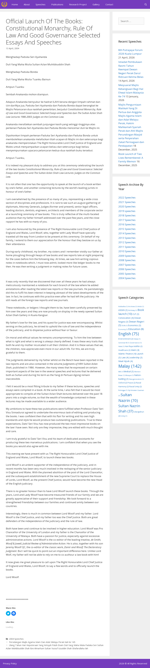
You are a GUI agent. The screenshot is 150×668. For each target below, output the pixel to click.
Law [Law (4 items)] (125, 357)
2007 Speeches (126, 264)
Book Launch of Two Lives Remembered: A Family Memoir (130, 157)
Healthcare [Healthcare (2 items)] (124, 350)
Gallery (96, 4)
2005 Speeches (126, 273)
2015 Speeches (126, 229)
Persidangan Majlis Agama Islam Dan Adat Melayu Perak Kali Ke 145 (42, 642)
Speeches (40, 4)
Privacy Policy (10, 663)
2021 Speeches (126, 202)
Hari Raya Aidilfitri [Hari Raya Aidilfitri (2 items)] (133, 346)
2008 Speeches (126, 260)
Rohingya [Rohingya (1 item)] (122, 390)
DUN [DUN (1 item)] (124, 326)
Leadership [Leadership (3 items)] (136, 357)
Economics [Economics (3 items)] (134, 325)
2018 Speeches (126, 215)
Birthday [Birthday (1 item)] (132, 310)
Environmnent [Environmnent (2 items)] (125, 339)
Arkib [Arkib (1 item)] (141, 306)
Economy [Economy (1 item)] (123, 329)
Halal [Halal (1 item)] (121, 346)
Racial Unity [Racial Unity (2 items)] (135, 386)
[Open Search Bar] (145, 4)
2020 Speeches (126, 206)
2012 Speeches (126, 242)
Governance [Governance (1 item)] (136, 343)
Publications (57, 4)
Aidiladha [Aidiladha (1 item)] (123, 306)
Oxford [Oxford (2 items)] (122, 382)
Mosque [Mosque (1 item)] (129, 375)
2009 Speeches (126, 255)
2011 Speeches (126, 247)
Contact (109, 4)
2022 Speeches (126, 197)
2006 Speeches (126, 269)
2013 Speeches (126, 238)
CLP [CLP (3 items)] (136, 314)
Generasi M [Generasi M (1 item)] (123, 343)
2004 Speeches (16, 638)
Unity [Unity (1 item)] (124, 416)
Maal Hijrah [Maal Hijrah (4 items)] (125, 361)
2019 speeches (126, 211)
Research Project (78, 4)
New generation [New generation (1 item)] (136, 379)
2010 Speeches (126, 251)
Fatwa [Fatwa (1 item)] (137, 339)
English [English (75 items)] (128, 333)
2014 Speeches (126, 233)
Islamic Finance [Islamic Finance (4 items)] (127, 353)
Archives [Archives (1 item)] (132, 306)
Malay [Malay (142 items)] (129, 366)
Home (15, 4)
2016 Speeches (126, 224)
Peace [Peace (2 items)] (131, 382)
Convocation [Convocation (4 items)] (126, 317)
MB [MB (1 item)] (120, 372)
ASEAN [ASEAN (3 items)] (123, 310)
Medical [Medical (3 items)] (129, 371)
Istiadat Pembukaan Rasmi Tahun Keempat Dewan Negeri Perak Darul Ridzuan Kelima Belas (130, 69)
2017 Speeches (126, 220)
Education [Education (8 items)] (136, 329)
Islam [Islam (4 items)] (135, 349)
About (27, 4)
